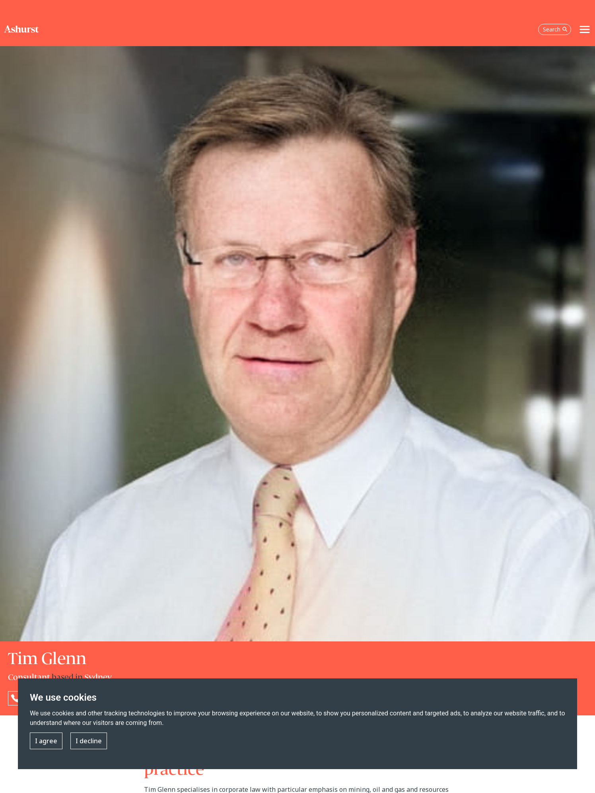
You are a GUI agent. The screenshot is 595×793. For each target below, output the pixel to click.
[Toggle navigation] (584, 29)
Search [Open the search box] (555, 29)
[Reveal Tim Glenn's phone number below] (15, 698)
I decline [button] (89, 741)
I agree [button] (46, 741)
